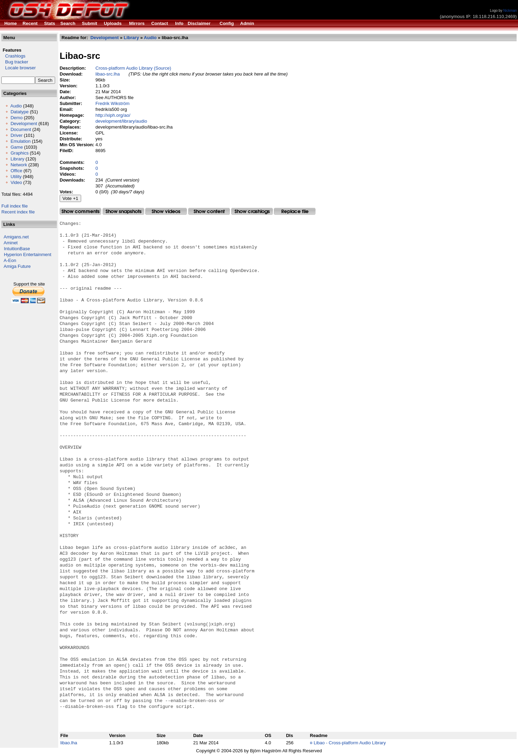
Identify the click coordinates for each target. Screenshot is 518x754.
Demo (16, 117)
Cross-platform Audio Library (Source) (133, 68)
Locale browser (18, 67)
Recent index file (18, 211)
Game (16, 147)
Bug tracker (14, 61)
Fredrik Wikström (112, 103)
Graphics (19, 153)
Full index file (14, 206)
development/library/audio (121, 121)
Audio (16, 105)
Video (16, 182)
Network (18, 164)
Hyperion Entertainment (27, 254)
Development (23, 123)
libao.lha (68, 742)
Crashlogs (13, 56)
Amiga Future (17, 266)
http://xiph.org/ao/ (112, 115)
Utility (15, 176)
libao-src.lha (107, 74)
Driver (16, 135)
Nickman (510, 10)
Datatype (19, 111)
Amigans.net (16, 236)
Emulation (20, 141)
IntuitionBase (17, 248)
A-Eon (10, 260)
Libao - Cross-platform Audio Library (350, 742)
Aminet (11, 242)
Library (17, 158)
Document (20, 129)
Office (16, 170)
